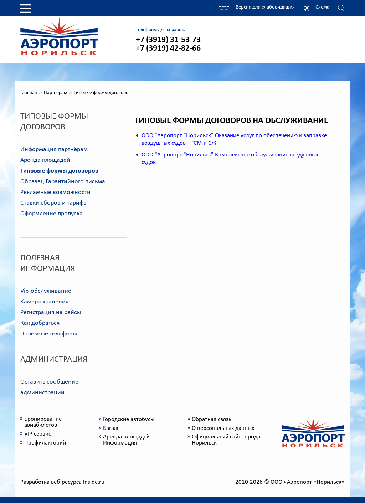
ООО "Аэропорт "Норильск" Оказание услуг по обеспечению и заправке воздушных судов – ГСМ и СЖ (234, 139)
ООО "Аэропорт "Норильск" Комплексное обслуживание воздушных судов (230, 158)
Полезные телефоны (48, 333)
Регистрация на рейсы (50, 312)
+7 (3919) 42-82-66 (168, 48)
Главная (28, 93)
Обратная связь (211, 419)
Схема (322, 7)
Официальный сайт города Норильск (226, 440)
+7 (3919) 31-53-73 (168, 40)
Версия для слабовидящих (265, 7)
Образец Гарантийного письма (62, 181)
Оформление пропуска (51, 213)
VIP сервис (37, 434)
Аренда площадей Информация (126, 440)
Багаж (110, 428)
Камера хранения (44, 301)
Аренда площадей (45, 160)
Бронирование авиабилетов (43, 422)
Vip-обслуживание (45, 291)
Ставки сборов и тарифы (54, 203)
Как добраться (40, 323)
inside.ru (93, 482)
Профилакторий (45, 443)
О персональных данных (223, 428)
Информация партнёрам (54, 149)
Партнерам (55, 93)
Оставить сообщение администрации (49, 387)
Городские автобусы (128, 419)
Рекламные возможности (55, 192)
